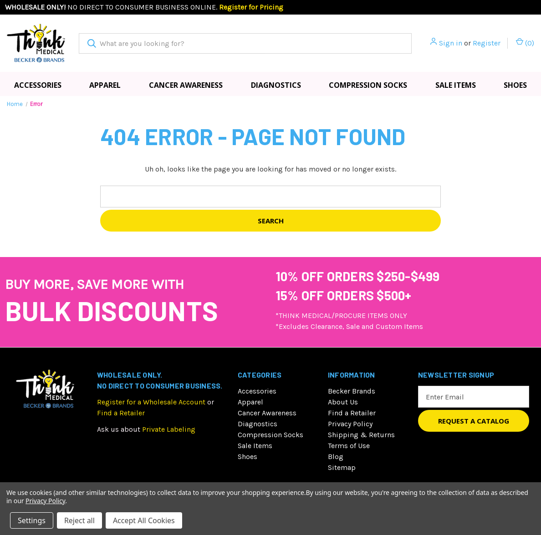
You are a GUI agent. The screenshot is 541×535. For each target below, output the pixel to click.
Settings (32, 520)
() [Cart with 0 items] (525, 42)
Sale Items (455, 85)
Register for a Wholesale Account (151, 402)
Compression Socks (368, 85)
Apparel (105, 85)
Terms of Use (349, 445)
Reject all (79, 520)
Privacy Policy (350, 423)
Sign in (450, 43)
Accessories (37, 85)
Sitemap (342, 467)
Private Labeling (168, 429)
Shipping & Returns (361, 434)
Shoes (247, 456)
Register (486, 43)
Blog (335, 456)
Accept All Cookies (144, 520)
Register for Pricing (251, 7)
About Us (343, 402)
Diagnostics (276, 85)
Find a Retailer (121, 413)
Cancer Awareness (186, 85)
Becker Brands (351, 391)
